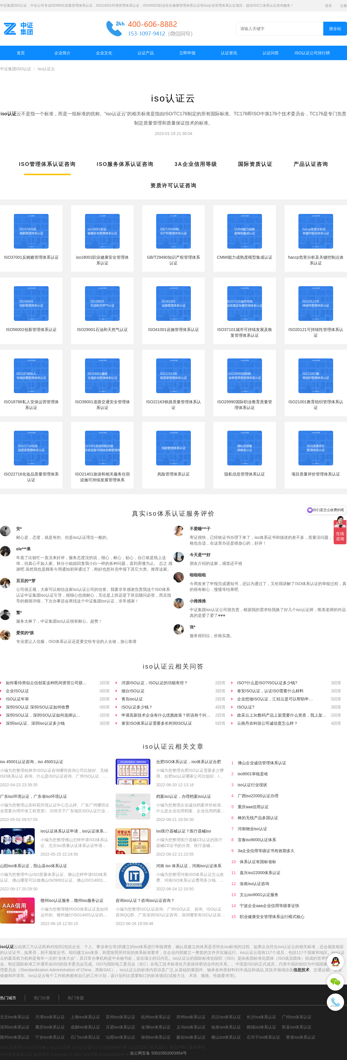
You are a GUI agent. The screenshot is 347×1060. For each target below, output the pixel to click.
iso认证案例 (10, 1047)
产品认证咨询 (311, 164)
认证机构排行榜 (113, 1047)
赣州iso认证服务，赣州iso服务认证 (72, 900)
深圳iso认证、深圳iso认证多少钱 (35, 723)
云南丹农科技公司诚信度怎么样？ (267, 723)
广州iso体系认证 (296, 1017)
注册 (343, 6)
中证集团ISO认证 (15, 68)
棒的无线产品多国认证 (258, 817)
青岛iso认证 (132, 699)
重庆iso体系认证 (50, 1027)
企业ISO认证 (17, 691)
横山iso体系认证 (226, 1037)
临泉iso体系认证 (226, 1027)
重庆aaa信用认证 (253, 806)
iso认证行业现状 (252, 784)
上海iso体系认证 (85, 1017)
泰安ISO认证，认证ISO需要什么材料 (270, 691)
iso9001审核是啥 (253, 774)
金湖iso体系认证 (156, 1027)
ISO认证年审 (17, 699)
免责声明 (177, 1047)
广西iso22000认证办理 (258, 795)
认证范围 (138, 1047)
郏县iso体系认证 (296, 1027)
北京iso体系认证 (14, 1017)
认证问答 (271, 53)
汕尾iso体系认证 (120, 1037)
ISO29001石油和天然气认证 (102, 329)
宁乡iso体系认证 (50, 1037)
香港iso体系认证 (300, 1037)
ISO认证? (245, 707)
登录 (328, 6)
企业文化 (104, 53)
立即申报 (187, 53)
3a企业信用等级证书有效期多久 (266, 850)
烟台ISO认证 (133, 691)
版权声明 (197, 1047)
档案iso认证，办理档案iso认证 (183, 796)
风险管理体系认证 (173, 474)
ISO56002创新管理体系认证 (31, 329)
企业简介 (62, 53)
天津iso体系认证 (50, 1017)
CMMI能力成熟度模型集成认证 (244, 257)
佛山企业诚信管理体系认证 (262, 763)
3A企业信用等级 (196, 164)
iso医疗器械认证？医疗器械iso (183, 831)
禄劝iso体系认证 (156, 1037)
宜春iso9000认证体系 (257, 839)
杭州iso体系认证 (156, 1017)
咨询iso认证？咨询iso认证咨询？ (145, 900)
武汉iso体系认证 (226, 1017)
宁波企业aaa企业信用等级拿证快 (269, 905)
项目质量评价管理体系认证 (315, 474)
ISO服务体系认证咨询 (125, 164)
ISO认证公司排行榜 (312, 53)
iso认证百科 (60, 1047)
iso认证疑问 (84, 1047)
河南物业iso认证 (252, 828)
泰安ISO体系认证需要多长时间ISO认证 (156, 723)
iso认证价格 (35, 1047)
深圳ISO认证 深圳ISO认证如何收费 (37, 707)
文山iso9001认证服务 (259, 894)
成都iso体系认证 (85, 1027)
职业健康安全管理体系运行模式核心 (272, 916)
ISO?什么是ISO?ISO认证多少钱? (267, 682)
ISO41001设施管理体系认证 (173, 329)
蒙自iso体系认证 (191, 1037)
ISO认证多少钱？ (137, 707)
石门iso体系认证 (85, 1037)
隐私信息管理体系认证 (244, 474)
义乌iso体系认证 (191, 1027)
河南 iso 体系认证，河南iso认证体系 (189, 865)
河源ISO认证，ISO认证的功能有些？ (154, 682)
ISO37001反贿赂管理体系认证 (31, 257)
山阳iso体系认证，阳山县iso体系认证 (33, 865)
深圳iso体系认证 (14, 1027)
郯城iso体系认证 (261, 1027)
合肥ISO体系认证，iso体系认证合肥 (188, 761)
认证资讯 (229, 53)
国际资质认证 (255, 164)
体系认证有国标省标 (258, 861)
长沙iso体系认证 (261, 1017)
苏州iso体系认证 (120, 1017)
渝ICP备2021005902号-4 (106, 1054)
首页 (21, 53)
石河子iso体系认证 (263, 1037)
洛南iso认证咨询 (254, 883)
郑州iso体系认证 (191, 1017)
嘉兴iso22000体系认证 (260, 872)
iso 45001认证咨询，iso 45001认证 (31, 761)
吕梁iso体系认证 (120, 1027)
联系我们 (158, 1047)
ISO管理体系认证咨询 (47, 164)
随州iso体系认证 (14, 1037)
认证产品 (146, 53)
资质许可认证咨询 (173, 185)
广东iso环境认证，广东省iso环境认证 (33, 796)
